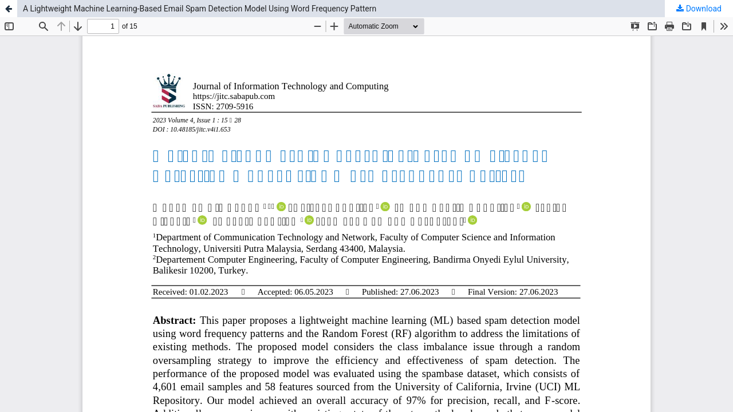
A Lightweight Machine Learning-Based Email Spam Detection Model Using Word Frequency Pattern (199, 8)
